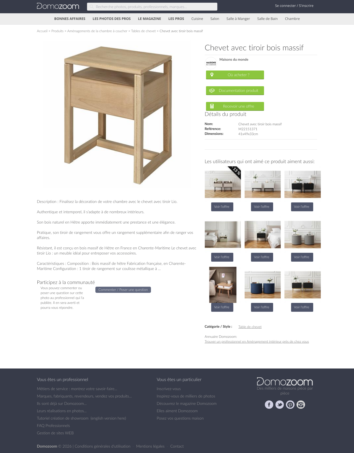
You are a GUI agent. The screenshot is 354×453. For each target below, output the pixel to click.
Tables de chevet (143, 30)
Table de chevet (250, 326)
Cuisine (197, 18)
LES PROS (176, 18)
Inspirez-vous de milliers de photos (186, 396)
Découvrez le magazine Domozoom (187, 403)
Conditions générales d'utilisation (103, 446)
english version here (108, 418)
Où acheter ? (238, 74)
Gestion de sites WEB (55, 433)
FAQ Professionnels (53, 425)
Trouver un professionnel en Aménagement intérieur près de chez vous (257, 341)
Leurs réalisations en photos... (62, 410)
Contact (177, 446)
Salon (214, 18)
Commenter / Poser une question (123, 289)
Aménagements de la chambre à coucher (97, 30)
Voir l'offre (221, 206)
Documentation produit (238, 90)
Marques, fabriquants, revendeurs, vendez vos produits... (84, 396)
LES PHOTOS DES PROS (112, 18)
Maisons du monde (234, 59)
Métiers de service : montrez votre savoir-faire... (77, 388)
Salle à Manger (238, 18)
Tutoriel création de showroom (62, 418)
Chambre (292, 18)
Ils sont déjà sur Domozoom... (62, 403)
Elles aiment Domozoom (177, 410)
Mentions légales (151, 446)
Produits (57, 30)
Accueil (42, 30)
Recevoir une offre (238, 106)
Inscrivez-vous (169, 388)
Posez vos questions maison (180, 418)
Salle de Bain (267, 18)
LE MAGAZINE (149, 18)
